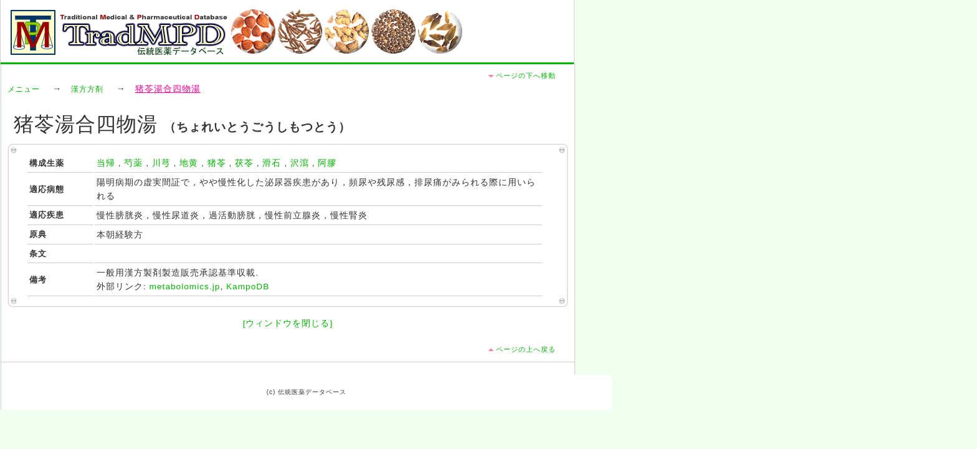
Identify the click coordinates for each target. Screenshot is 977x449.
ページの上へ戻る (526, 349)
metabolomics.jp (185, 286)
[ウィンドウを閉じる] (288, 323)
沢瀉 (299, 163)
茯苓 (244, 163)
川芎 (161, 163)
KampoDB (247, 286)
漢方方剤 (87, 89)
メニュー (23, 89)
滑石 (271, 163)
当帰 (106, 163)
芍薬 (133, 163)
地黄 (188, 163)
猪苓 (216, 163)
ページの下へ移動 (526, 75)
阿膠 (327, 163)
